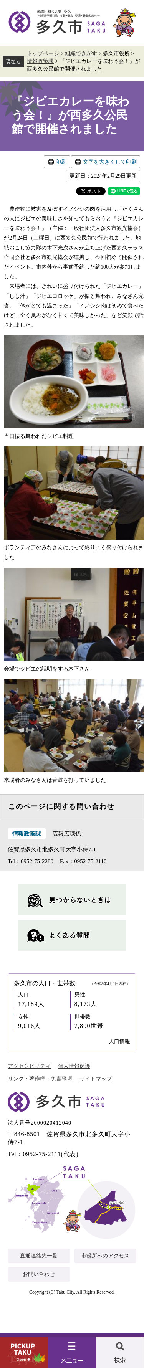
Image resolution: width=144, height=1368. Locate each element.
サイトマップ (95, 1079)
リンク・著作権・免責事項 (40, 1079)
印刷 (61, 162)
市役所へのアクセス (105, 1256)
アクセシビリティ (29, 1066)
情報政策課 (40, 61)
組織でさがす (81, 53)
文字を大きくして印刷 (110, 162)
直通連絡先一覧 (39, 1256)
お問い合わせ (39, 1274)
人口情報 (119, 1041)
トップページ (43, 53)
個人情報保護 (74, 1066)
